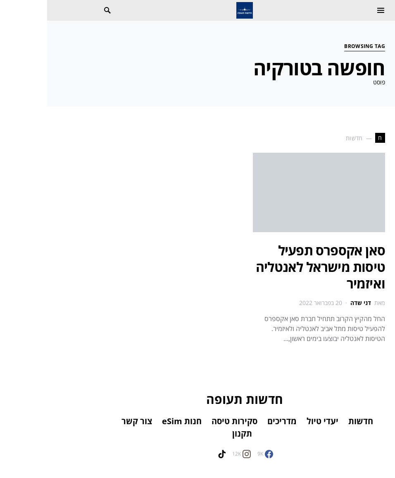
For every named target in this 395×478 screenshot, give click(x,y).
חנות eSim (135, 421)
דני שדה (313, 303)
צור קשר (89, 421)
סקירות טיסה (187, 421)
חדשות (313, 421)
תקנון (195, 433)
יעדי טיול (275, 421)
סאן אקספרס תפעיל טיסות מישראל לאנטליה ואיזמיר (273, 266)
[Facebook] (218, 454)
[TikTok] (175, 454)
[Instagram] (194, 454)
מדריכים (235, 421)
